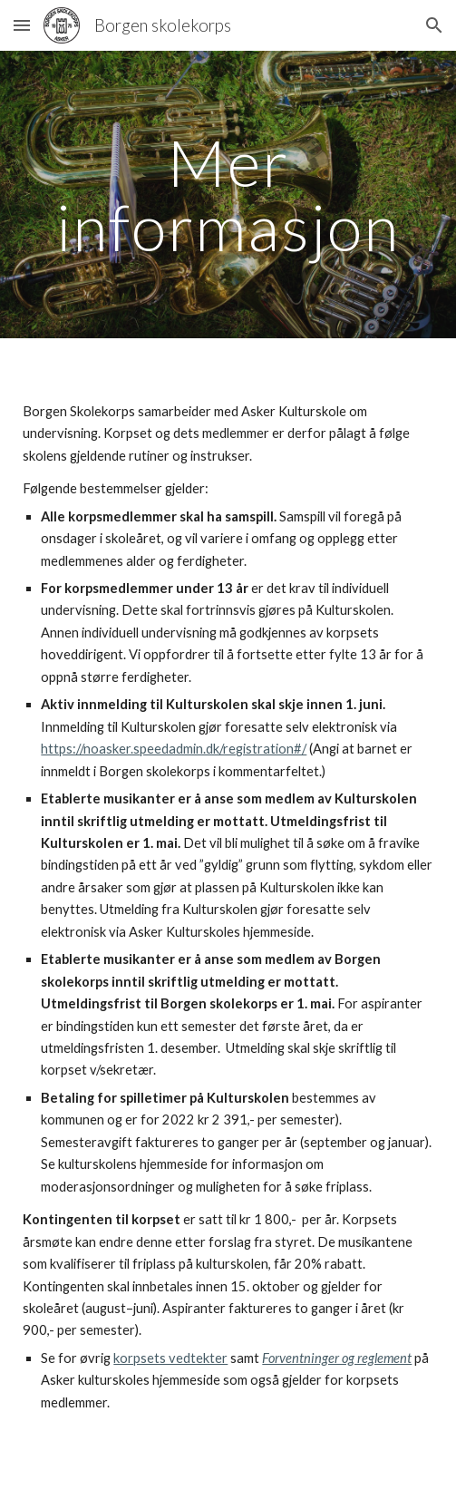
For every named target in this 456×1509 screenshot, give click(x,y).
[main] (227, 194)
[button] (22, 25)
